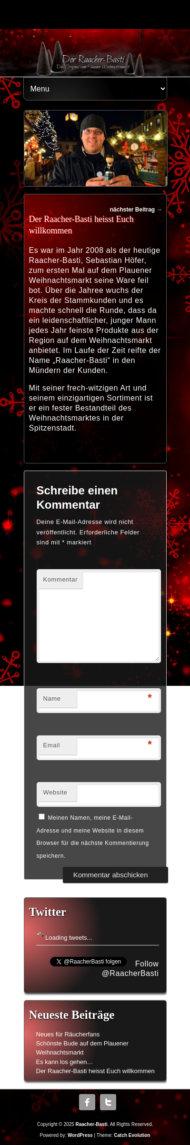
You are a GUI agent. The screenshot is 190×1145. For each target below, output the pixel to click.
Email (51, 745)
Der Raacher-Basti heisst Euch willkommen (95, 1071)
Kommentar (60, 579)
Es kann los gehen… (64, 1061)
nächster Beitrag (136, 209)
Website (55, 792)
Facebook (87, 1102)
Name (52, 698)
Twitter (108, 1102)
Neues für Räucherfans (68, 1034)
